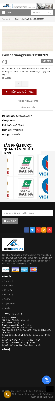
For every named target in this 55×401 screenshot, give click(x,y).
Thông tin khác (27, 107)
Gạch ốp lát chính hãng (42, 396)
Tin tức (7, 299)
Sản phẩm (8, 290)
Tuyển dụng (9, 303)
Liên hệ (7, 308)
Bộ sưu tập (9, 294)
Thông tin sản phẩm (27, 101)
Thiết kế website (41, 391)
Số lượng (6, 78)
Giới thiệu (8, 285)
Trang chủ (6, 19)
